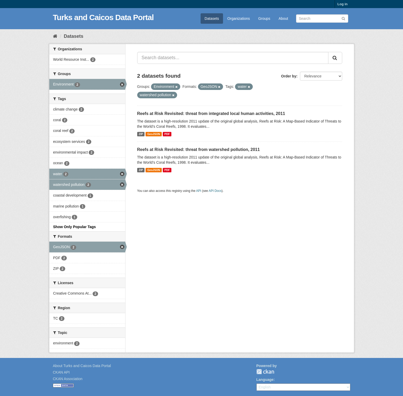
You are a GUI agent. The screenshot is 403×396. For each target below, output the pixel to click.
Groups (264, 18)
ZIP (141, 134)
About (283, 18)
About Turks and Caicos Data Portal (82, 366)
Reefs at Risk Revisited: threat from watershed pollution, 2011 (198, 149)
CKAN (265, 371)
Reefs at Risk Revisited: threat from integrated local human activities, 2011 (211, 113)
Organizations (238, 18)
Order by (288, 76)
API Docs (215, 191)
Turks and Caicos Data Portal (103, 17)
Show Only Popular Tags (74, 227)
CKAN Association (68, 379)
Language (265, 379)
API (198, 191)
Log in (343, 4)
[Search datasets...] (232, 58)
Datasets (211, 18)
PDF (167, 134)
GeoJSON (153, 134)
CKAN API (61, 372)
